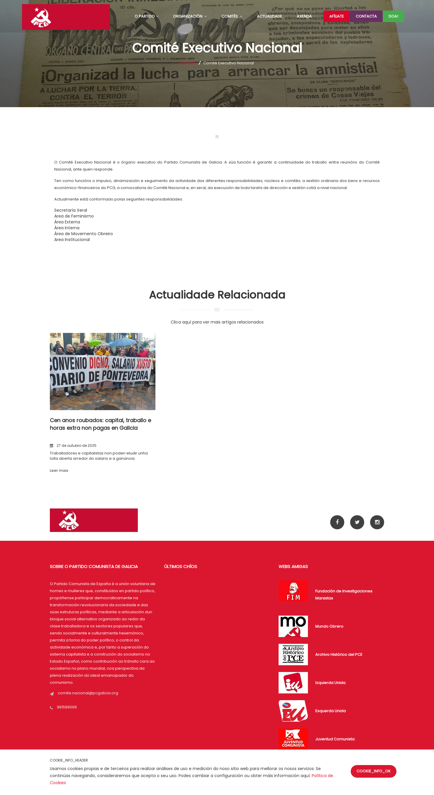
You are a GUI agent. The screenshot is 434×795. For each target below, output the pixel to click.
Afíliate (337, 16)
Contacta (366, 16)
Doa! (393, 16)
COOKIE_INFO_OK (374, 771)
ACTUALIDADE (269, 16)
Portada (188, 63)
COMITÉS (231, 16)
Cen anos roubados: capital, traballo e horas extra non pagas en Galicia (100, 424)
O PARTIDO (146, 16)
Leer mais (59, 470)
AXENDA (304, 16)
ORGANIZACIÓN (190, 16)
